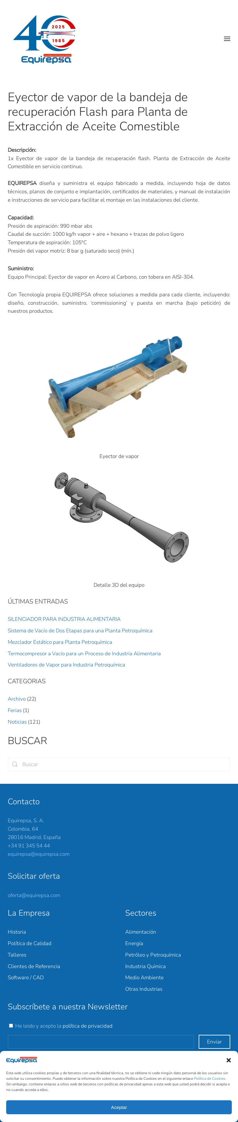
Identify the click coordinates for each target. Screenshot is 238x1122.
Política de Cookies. (210, 1078)
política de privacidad (87, 1026)
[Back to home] (48, 39)
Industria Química (145, 966)
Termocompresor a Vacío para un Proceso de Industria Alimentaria (84, 653)
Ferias (15, 710)
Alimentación (140, 932)
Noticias (17, 721)
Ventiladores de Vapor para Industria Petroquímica (66, 664)
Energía (134, 943)
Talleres (17, 954)
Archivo (17, 698)
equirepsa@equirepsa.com (38, 854)
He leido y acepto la (63, 1026)
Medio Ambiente (144, 977)
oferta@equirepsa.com (34, 895)
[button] (229, 1060)
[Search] (119, 764)
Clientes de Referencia (34, 966)
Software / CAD (26, 977)
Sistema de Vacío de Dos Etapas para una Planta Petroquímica (80, 630)
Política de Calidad (29, 943)
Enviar (214, 1041)
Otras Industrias (143, 989)
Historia (17, 932)
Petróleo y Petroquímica (153, 954)
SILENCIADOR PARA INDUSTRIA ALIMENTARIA (64, 619)
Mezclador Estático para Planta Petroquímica (60, 642)
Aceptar (119, 1107)
